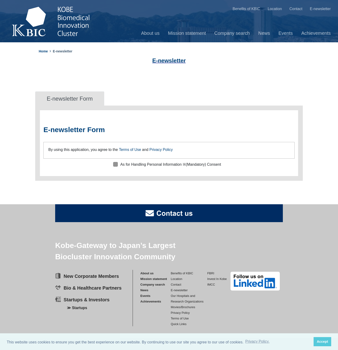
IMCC (211, 284)
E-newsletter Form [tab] (70, 98)
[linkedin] (255, 281)
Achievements (316, 33)
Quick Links (178, 324)
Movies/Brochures (183, 307)
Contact (295, 9)
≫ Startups (77, 308)
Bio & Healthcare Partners (93, 288)
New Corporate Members (91, 276)
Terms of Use (130, 150)
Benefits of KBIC (246, 9)
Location (275, 9)
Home (43, 51)
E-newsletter (320, 9)
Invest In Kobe (217, 278)
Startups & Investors (87, 299)
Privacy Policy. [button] (257, 341)
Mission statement (187, 33)
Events (285, 33)
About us (150, 33)
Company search (232, 33)
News (264, 33)
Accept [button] (322, 341)
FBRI (210, 273)
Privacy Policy (161, 150)
